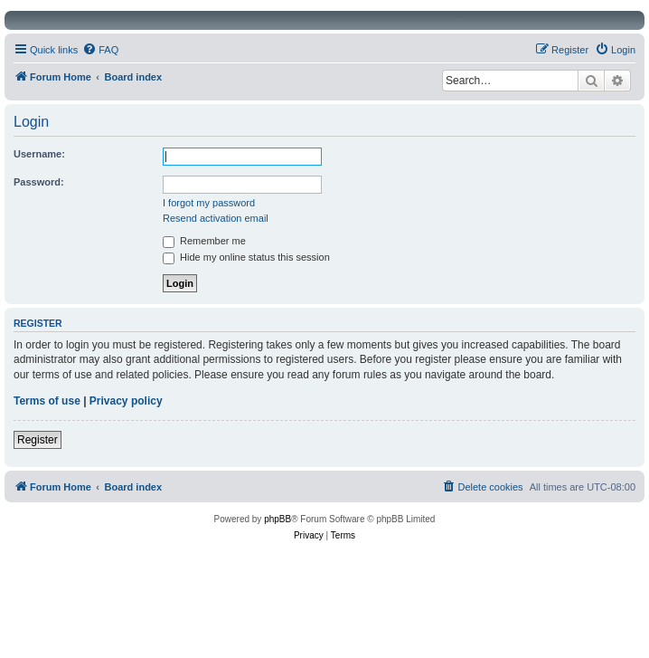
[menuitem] (100, 50)
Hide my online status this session (246, 257)
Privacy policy (126, 401)
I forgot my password (209, 202)
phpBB (277, 519)
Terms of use (47, 401)
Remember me (204, 240)
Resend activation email (215, 218)
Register (37, 440)
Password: (39, 181)
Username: (39, 153)
